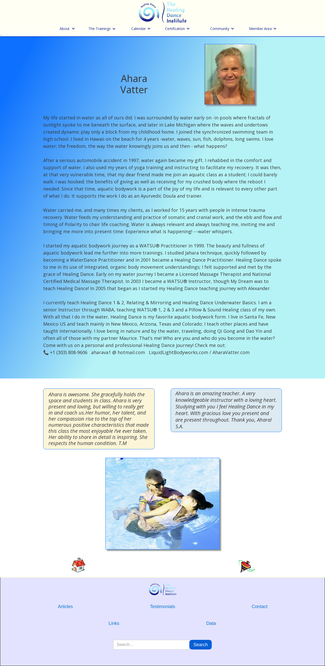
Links (114, 623)
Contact (259, 606)
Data (211, 623)
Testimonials (162, 606)
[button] (67, 28)
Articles (65, 606)
